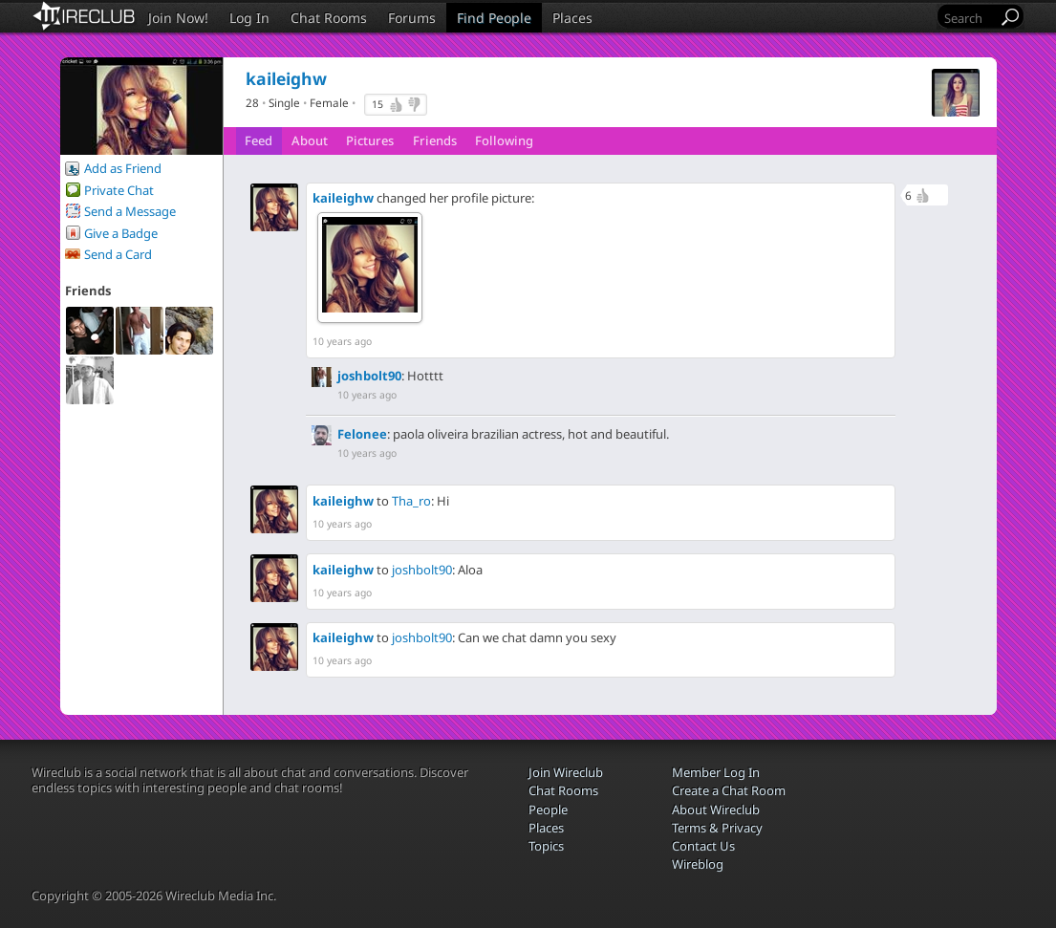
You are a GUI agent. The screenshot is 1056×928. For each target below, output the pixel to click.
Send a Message (130, 211)
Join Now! (178, 18)
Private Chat (119, 190)
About (309, 140)
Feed (258, 140)
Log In (249, 18)
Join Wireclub (565, 772)
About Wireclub (716, 809)
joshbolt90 (369, 375)
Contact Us (703, 845)
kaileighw (343, 197)
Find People (494, 18)
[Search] (969, 17)
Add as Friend (123, 168)
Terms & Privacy (717, 827)
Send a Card (118, 254)
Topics (546, 845)
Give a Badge (121, 233)
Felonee (362, 433)
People (548, 809)
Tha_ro (411, 500)
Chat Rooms (329, 18)
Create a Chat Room (729, 790)
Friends (435, 140)
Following (504, 140)
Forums (412, 18)
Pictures (370, 140)
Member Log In (716, 772)
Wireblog (697, 864)
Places (572, 18)
